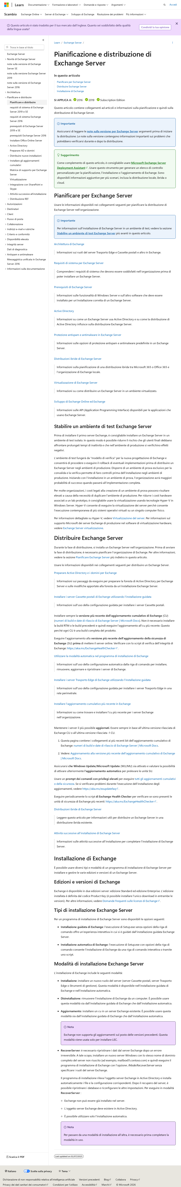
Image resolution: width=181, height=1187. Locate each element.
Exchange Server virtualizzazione (83, 528)
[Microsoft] (6, 4)
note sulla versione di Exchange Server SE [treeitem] (24, 66)
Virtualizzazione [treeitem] (18, 179)
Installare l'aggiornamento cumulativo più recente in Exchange (92, 704)
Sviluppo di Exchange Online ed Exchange (79, 401)
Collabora (121, 1179)
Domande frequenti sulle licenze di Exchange (130, 901)
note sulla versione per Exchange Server (112, 131)
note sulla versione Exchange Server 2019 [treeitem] (26, 75)
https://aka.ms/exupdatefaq (99, 788)
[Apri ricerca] (164, 5)
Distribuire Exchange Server (72, 86)
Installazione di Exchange (70, 91)
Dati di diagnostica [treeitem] (17, 249)
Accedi (173, 4)
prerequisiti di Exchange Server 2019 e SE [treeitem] (26, 128)
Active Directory (64, 311)
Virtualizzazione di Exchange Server (75, 382)
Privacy (134, 1179)
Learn (57, 42)
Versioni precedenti (89, 1179)
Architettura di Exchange (69, 244)
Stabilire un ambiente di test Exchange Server (86, 233)
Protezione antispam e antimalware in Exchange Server (87, 335)
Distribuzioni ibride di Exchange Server (77, 358)
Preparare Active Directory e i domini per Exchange (85, 573)
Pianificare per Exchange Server (74, 82)
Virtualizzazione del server (129, 518)
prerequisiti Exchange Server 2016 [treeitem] (28, 135)
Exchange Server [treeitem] (16, 54)
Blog (106, 1179)
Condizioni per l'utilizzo (65, 1184)
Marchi (105, 1184)
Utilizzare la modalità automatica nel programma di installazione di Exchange (101, 656)
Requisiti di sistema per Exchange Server (79, 263)
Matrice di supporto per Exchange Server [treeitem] (28, 172)
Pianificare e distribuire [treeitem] (23, 102)
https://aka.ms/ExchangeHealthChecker (91, 648)
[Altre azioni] (172, 42)
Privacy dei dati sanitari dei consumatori (24, 1184)
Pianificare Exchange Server (93, 557)
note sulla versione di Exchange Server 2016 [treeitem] (24, 85)
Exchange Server (73, 42)
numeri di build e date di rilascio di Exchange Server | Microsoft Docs (97, 620)
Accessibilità (88, 1184)
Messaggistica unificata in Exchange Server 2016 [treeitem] (26, 261)
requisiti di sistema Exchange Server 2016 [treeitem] (25, 119)
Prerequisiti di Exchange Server (73, 287)
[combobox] (24, 47)
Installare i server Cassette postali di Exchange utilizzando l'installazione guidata (102, 596)
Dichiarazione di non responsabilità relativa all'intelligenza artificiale (39, 1179)
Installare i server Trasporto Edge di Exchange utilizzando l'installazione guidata (102, 680)
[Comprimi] (43, 40)
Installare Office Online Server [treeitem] (26, 140)
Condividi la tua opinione (155, 27)
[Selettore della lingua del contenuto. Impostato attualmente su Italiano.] (10, 1171)
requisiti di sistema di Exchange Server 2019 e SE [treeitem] (26, 109)
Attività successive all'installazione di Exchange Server (87, 833)
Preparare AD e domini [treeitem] (22, 150)
